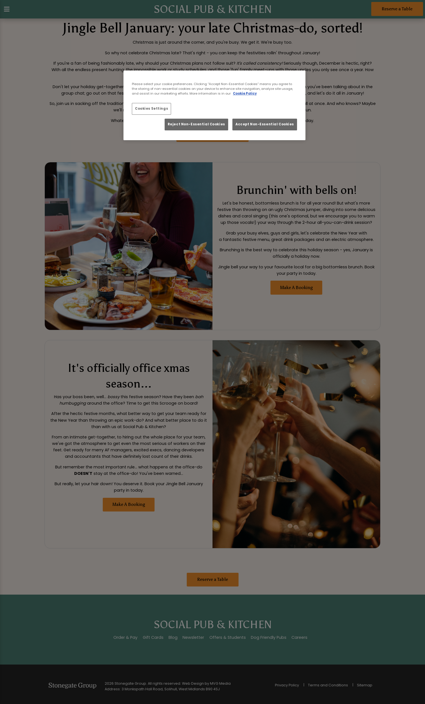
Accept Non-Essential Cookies (264, 124)
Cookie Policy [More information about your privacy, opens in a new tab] (245, 93)
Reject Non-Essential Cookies (196, 124)
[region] (214, 105)
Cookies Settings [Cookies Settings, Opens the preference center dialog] (151, 108)
